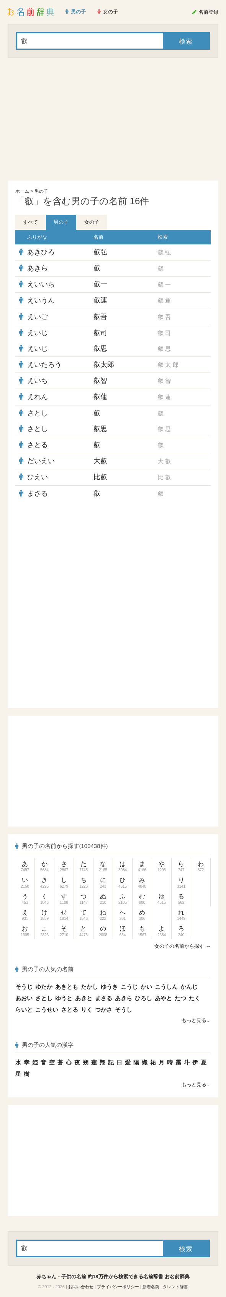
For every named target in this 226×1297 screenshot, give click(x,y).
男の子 (41, 191)
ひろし (143, 998)
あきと (83, 998)
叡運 (100, 300)
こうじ (129, 986)
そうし (123, 1009)
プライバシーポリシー (118, 1286)
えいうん (41, 300)
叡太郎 (103, 364)
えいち (37, 380)
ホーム (22, 191)
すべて (30, 222)
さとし (37, 413)
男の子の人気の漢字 (44, 1045)
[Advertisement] (113, 119)
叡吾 (100, 317)
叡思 (100, 348)
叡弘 (100, 252)
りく (86, 1009)
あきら (37, 268)
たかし (89, 986)
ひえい (37, 477)
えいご (37, 317)
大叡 (100, 461)
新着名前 (150, 1286)
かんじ (189, 986)
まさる (37, 493)
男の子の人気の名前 (44, 969)
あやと (163, 998)
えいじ (37, 333)
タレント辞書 (175, 1286)
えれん (37, 396)
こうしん (166, 986)
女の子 (91, 222)
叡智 (100, 380)
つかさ (103, 1009)
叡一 (100, 284)
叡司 (100, 333)
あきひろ (41, 252)
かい (146, 986)
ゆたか (43, 986)
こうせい (46, 1009)
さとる (37, 445)
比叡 (100, 477)
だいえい (41, 461)
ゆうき (109, 986)
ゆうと (63, 998)
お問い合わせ (80, 1286)
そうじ (24, 986)
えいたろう (44, 364)
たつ (180, 998)
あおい (24, 998)
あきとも (66, 986)
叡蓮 (100, 396)
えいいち (41, 284)
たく (194, 998)
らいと (24, 1009)
